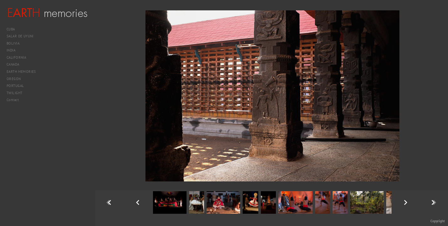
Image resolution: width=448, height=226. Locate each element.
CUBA (13, 29)
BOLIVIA (15, 43)
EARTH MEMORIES (21, 71)
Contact (13, 100)
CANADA (15, 64)
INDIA (13, 50)
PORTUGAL (18, 85)
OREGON (14, 79)
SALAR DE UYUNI (22, 36)
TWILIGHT (14, 93)
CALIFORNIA (19, 57)
